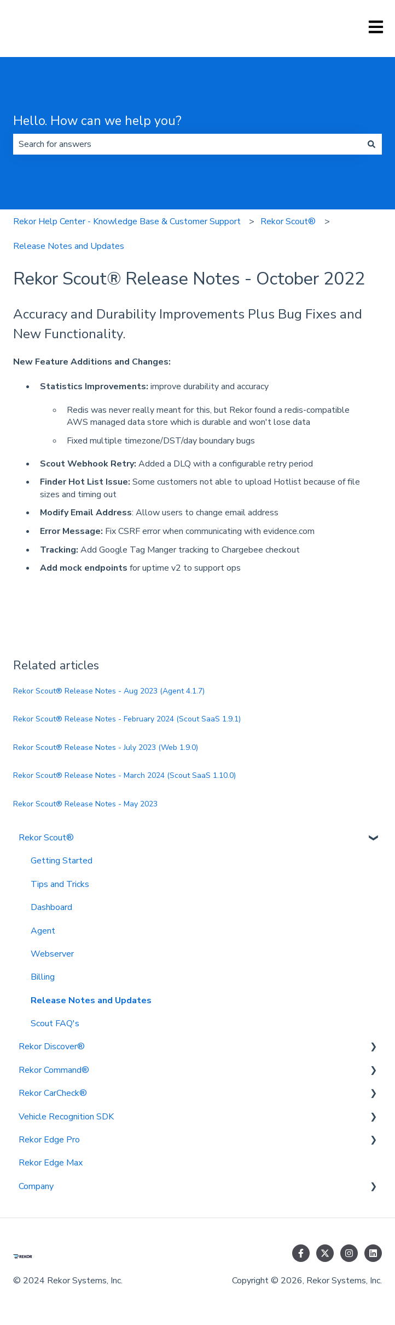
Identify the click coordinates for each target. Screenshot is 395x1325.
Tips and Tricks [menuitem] (60, 884)
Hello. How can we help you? (97, 120)
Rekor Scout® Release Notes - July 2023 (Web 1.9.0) (105, 747)
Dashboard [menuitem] (51, 907)
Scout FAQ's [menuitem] (55, 1023)
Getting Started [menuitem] (61, 861)
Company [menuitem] (36, 1186)
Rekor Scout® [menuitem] (46, 838)
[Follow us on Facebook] (301, 1253)
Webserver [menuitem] (52, 954)
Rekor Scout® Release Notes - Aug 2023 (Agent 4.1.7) (109, 691)
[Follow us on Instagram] (349, 1253)
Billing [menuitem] (43, 977)
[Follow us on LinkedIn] (373, 1253)
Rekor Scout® (288, 221)
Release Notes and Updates (68, 246)
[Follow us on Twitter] (325, 1253)
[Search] (371, 144)
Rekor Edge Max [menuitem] (51, 1163)
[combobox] (187, 144)
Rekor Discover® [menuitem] (52, 1046)
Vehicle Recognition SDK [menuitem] (66, 1117)
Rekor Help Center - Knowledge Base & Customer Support (127, 221)
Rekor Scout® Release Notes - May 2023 (85, 804)
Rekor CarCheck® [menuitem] (53, 1093)
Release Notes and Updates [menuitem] (91, 1000)
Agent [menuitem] (43, 931)
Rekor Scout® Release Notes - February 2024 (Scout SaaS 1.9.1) (127, 719)
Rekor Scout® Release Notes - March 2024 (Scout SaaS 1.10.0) (124, 775)
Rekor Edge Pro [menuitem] (49, 1140)
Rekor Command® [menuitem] (54, 1070)
